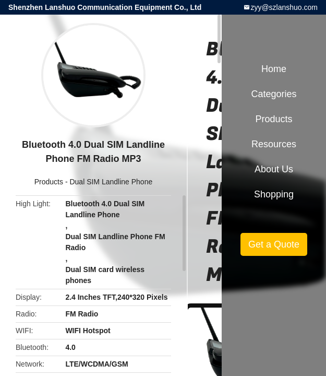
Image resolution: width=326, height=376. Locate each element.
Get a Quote (273, 244)
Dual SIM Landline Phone (110, 182)
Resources (273, 144)
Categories (273, 94)
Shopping (274, 194)
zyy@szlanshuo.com (284, 7)
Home (273, 69)
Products (48, 182)
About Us (274, 169)
